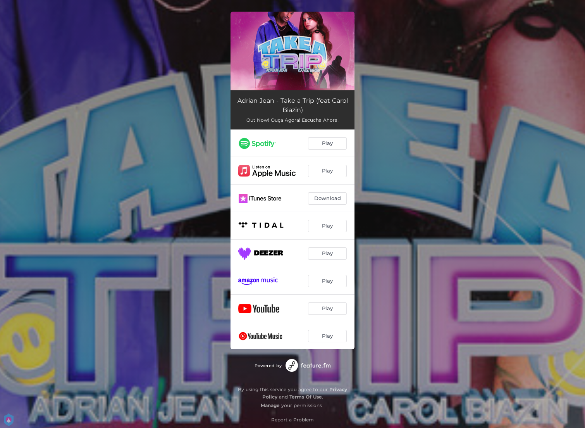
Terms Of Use (305, 397)
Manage (270, 405)
